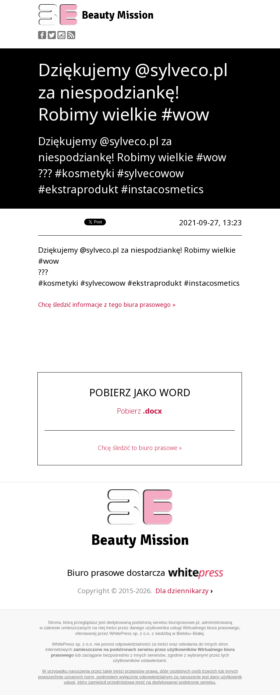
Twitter (52, 35)
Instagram (61, 35)
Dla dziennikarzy (184, 590)
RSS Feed (71, 35)
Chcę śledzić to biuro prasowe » (140, 448)
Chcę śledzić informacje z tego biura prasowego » (106, 304)
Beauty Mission (118, 15)
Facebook (42, 35)
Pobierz (139, 411)
